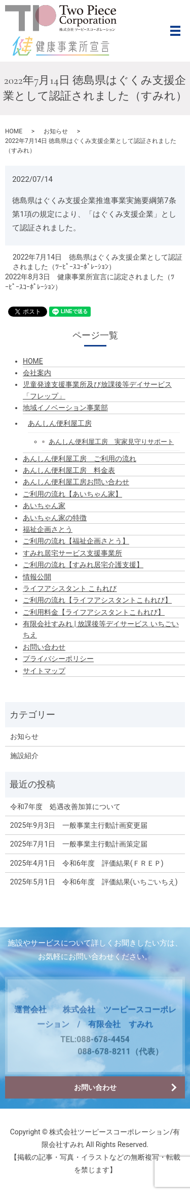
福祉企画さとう (47, 529)
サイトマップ (44, 671)
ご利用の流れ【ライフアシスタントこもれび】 (97, 600)
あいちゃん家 (44, 506)
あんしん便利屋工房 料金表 (69, 470)
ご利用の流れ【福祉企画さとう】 (76, 541)
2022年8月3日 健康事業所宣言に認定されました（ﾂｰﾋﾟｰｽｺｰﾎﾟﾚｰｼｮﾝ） (89, 282)
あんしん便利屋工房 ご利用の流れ (79, 459)
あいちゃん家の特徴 (55, 518)
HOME (13, 131)
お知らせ (56, 131)
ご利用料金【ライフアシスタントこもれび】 (94, 612)
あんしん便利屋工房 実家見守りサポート (111, 441)
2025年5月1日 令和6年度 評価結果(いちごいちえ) (94, 882)
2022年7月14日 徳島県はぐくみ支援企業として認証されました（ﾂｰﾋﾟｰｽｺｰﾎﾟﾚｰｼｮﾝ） (97, 262)
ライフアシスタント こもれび (70, 588)
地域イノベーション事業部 (65, 408)
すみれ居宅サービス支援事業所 (72, 553)
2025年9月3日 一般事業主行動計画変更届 (78, 825)
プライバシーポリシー (58, 659)
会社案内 (37, 373)
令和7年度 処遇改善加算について (65, 807)
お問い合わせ (44, 647)
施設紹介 (24, 756)
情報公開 (37, 577)
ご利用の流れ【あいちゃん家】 (72, 494)
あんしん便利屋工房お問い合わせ (76, 482)
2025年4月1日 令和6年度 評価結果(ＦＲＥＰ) (87, 863)
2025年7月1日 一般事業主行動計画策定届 (78, 844)
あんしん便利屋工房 (60, 423)
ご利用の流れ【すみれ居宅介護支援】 (83, 565)
